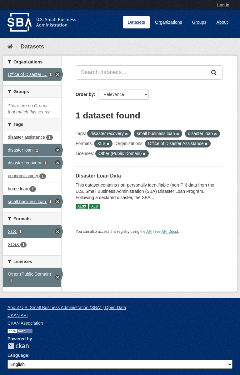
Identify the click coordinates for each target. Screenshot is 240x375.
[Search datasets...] (141, 72)
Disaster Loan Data (98, 175)
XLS (94, 206)
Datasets (136, 22)
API (149, 231)
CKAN (18, 345)
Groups (199, 22)
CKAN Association (25, 323)
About (222, 22)
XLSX (82, 206)
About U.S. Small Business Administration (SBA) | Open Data (67, 307)
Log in (223, 4)
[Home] (10, 46)
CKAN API (18, 315)
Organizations (168, 22)
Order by (85, 94)
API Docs (169, 231)
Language (18, 355)
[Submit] (214, 72)
